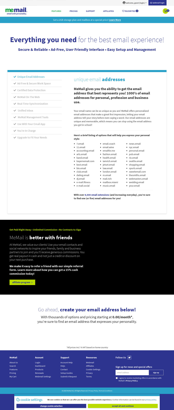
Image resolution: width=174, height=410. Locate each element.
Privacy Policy (93, 391)
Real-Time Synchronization (31, 103)
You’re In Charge (25, 130)
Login (37, 362)
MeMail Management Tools (31, 117)
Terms (89, 376)
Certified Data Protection (30, 90)
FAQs (62, 365)
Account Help (66, 362)
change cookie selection (51, 406)
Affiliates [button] (108, 11)
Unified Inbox (23, 110)
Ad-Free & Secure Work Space (32, 83)
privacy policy (150, 399)
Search (13, 365)
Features (14, 369)
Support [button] (90, 11)
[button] (166, 11)
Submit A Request (68, 376)
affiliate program (22, 282)
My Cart (13, 376)
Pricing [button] (73, 11)
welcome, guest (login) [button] (134, 3)
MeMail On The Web (27, 97)
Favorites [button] (130, 11)
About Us (14, 362)
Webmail (90, 362)
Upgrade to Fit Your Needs (30, 137)
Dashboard (40, 365)
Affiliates (90, 365)
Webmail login (157, 3)
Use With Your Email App (29, 124)
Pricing (13, 373)
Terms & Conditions (105, 391)
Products (39, 369)
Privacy (89, 373)
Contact (64, 369)
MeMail (69, 391)
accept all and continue (123, 406)
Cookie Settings (93, 369)
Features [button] (56, 11)
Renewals (39, 373)
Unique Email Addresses (29, 76)
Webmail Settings (43, 376)
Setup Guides (66, 373)
